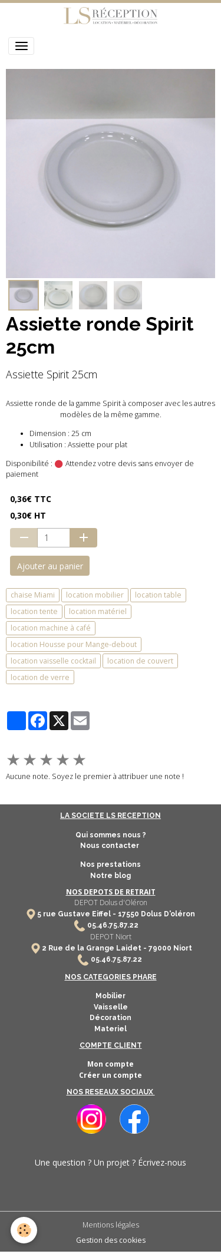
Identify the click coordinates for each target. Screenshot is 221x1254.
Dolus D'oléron (167, 914)
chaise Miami (33, 595)
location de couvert (140, 661)
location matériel (98, 611)
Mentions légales (111, 1225)
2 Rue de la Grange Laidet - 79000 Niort (117, 948)
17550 (128, 914)
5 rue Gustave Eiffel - (77, 914)
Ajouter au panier (50, 566)
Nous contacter (110, 846)
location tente (34, 611)
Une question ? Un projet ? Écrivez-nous (110, 1162)
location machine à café (51, 628)
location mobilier (95, 595)
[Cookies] (24, 1230)
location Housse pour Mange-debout (74, 644)
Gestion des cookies (111, 1240)
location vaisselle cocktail (53, 661)
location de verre (40, 677)
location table (158, 595)
